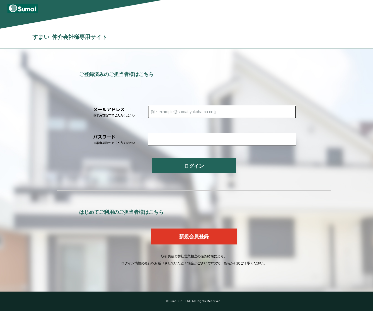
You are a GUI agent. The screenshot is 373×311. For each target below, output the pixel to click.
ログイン (194, 166)
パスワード (120, 139)
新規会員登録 (194, 236)
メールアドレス (120, 112)
